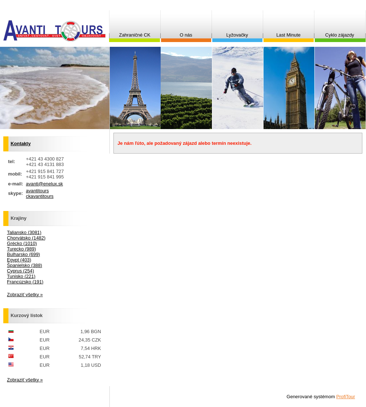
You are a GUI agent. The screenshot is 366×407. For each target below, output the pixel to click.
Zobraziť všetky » (25, 294)
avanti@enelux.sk (44, 183)
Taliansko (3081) (24, 232)
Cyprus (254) (20, 271)
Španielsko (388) (24, 265)
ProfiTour (345, 396)
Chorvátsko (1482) (26, 238)
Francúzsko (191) (25, 281)
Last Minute (288, 35)
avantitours (37, 190)
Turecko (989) (21, 249)
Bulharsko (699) (23, 254)
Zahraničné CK (134, 35)
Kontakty (21, 143)
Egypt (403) (19, 260)
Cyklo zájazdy (339, 35)
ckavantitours (39, 196)
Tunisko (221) (21, 276)
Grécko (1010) (22, 243)
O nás (186, 35)
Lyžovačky (237, 35)
